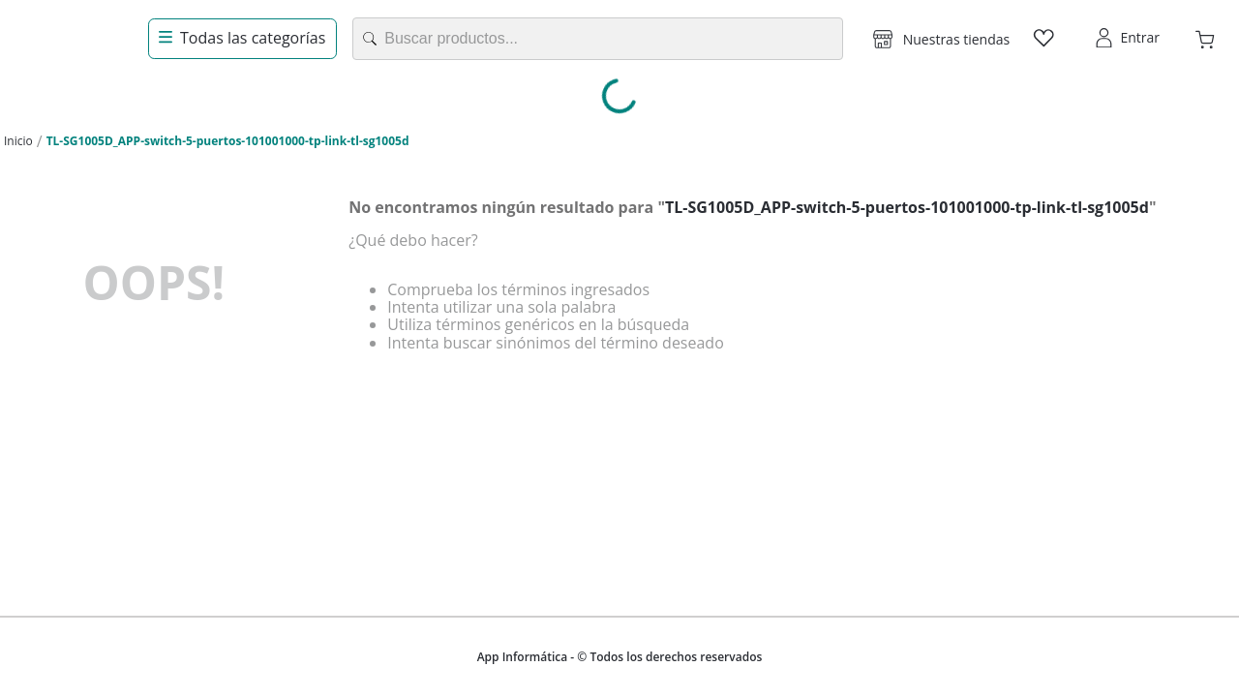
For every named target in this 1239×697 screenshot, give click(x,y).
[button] (941, 39)
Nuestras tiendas (956, 39)
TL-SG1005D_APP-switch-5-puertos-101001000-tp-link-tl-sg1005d (227, 141)
